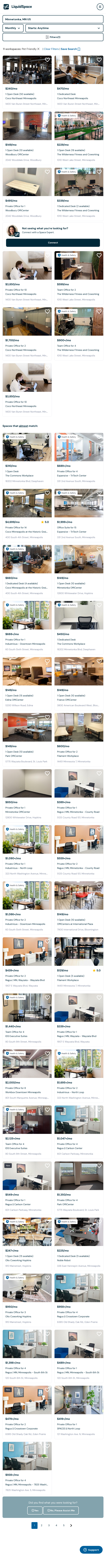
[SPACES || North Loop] (79, 1423)
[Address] (53, 19)
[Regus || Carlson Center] (79, 1142)
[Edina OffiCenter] (27, 694)
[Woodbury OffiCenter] (27, 149)
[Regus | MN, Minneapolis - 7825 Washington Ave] (27, 1479)
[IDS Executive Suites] (27, 1030)
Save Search (69, 72)
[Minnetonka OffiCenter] (79, 582)
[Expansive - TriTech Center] (79, 470)
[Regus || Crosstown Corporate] (79, 1311)
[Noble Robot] (79, 1255)
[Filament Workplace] (79, 750)
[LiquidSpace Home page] (18, 6)
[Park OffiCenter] (27, 750)
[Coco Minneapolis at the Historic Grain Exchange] (27, 526)
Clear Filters (51, 72)
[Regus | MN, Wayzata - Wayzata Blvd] (27, 974)
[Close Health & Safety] (99, 48)
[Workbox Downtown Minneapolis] (27, 1086)
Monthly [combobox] (10, 28)
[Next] (71, 1548)
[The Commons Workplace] (27, 470)
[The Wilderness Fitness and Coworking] (79, 149)
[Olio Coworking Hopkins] (27, 1255)
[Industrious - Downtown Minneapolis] (27, 638)
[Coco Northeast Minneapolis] (27, 93)
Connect (53, 265)
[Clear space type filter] (38, 72)
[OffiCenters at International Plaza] (79, 918)
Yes (35, 1533)
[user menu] (100, 6)
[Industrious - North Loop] (27, 862)
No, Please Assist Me (61, 1533)
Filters (53, 37)
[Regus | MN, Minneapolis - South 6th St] (27, 1367)
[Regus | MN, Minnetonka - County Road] (79, 806)
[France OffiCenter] (79, 694)
